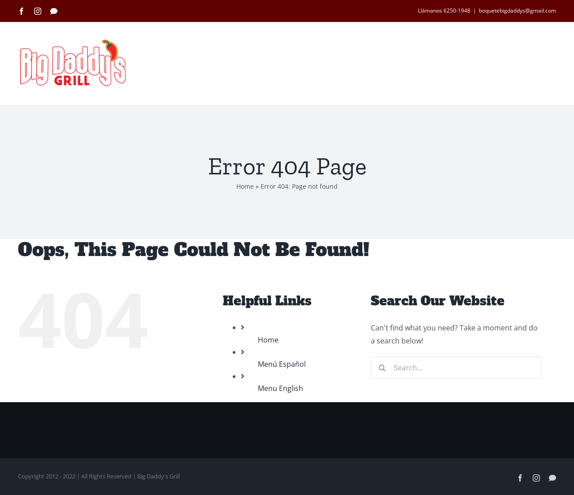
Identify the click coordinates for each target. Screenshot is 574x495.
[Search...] (456, 367)
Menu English (280, 388)
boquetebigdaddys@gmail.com (517, 10)
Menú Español (282, 364)
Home (245, 186)
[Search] (382, 367)
